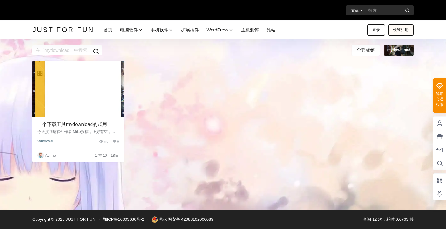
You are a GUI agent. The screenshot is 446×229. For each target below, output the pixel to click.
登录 (376, 30)
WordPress (219, 30)
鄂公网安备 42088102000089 (182, 219)
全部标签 (366, 49)
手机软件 (162, 30)
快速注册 (401, 30)
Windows (45, 141)
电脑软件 (131, 30)
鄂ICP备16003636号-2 (123, 219)
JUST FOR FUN (79, 219)
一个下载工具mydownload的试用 (72, 124)
